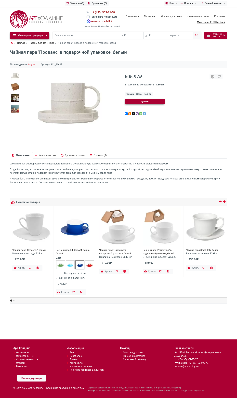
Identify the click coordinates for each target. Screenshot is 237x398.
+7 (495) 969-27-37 (188, 359)
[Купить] (19, 268)
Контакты (219, 16)
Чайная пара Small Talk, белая (202, 250)
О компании (132, 16)
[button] (11, 301)
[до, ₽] (156, 35)
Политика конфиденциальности (87, 369)
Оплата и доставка (171, 16)
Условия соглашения (81, 366)
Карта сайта (76, 363)
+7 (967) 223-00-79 (198, 363)
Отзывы (20, 363)
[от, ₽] (131, 35)
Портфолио (76, 356)
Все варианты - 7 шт (75, 273)
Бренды (74, 359)
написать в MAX (101, 21)
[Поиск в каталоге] (86, 35)
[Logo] (36, 19)
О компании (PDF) (26, 356)
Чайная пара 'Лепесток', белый (29, 250)
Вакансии (21, 366)
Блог (72, 352)
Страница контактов (27, 359)
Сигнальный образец (134, 359)
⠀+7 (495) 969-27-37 (102, 12)
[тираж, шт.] (180, 35)
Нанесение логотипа (198, 16)
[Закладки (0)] (75, 3)
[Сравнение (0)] (97, 3)
